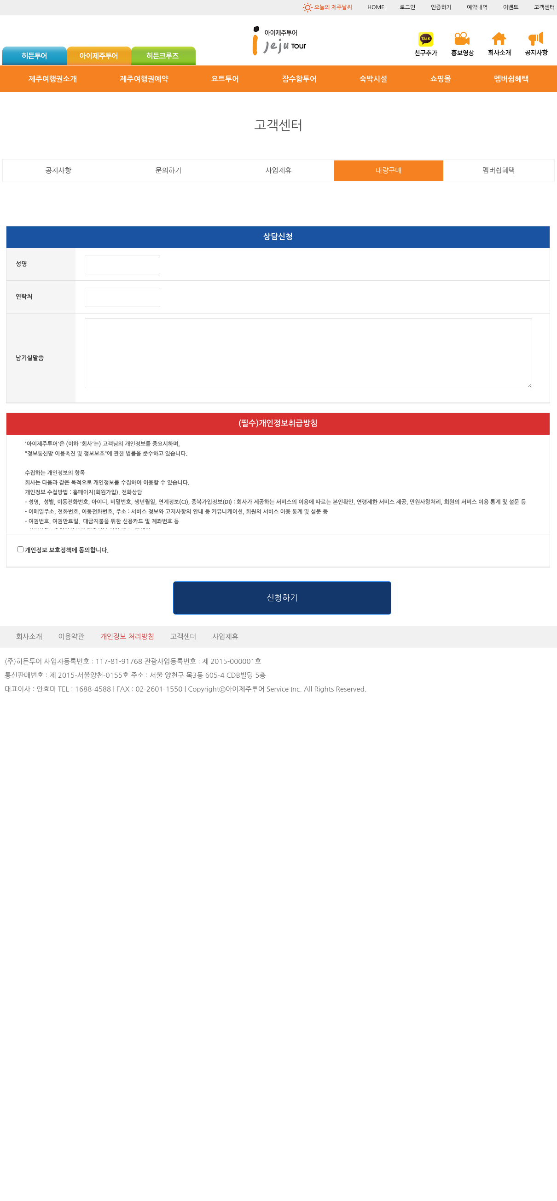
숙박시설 (373, 79)
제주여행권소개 (53, 79)
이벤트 (511, 7)
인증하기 (441, 7)
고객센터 (544, 7)
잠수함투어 (299, 79)
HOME (375, 7)
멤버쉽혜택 (511, 79)
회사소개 (29, 636)
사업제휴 (225, 636)
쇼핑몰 (440, 79)
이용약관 (71, 636)
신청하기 (282, 598)
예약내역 (477, 7)
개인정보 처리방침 (127, 636)
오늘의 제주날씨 (333, 7)
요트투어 (225, 79)
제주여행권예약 (144, 79)
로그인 (407, 7)
